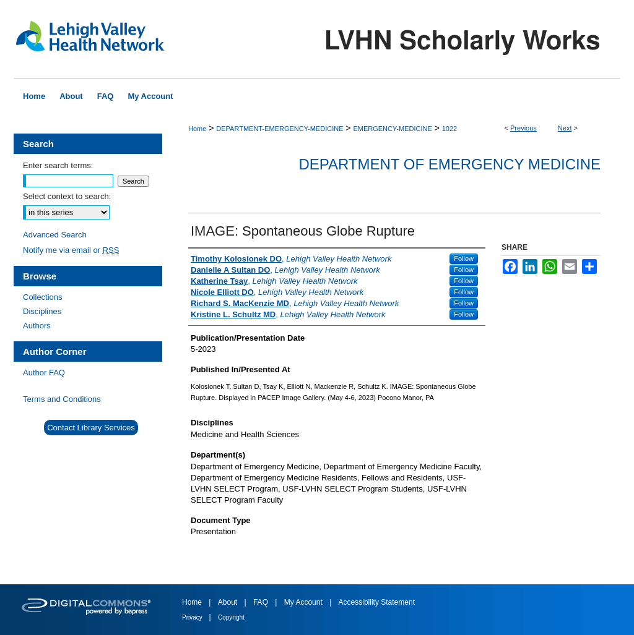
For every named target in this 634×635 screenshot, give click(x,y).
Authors (37, 325)
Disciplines (42, 311)
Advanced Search (55, 234)
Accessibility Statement (377, 602)
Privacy (193, 617)
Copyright (231, 617)
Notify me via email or (71, 250)
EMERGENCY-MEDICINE (392, 128)
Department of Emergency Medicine (449, 164)
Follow (464, 258)
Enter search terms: (58, 165)
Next (565, 128)
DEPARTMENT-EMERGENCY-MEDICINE (279, 128)
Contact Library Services (91, 427)
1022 (449, 128)
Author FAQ (44, 372)
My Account (304, 602)
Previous (523, 128)
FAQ (261, 602)
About (229, 602)
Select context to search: (67, 196)
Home (197, 128)
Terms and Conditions (62, 399)
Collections (43, 297)
